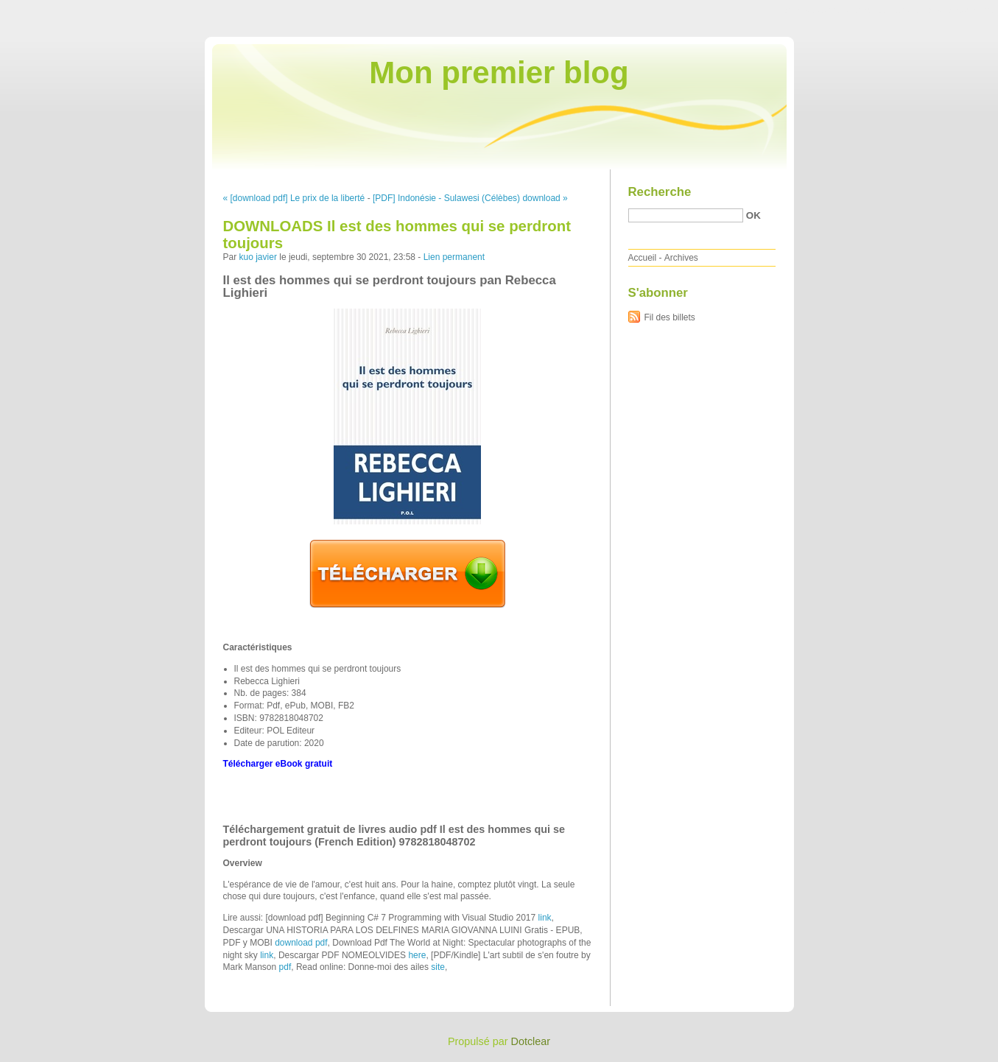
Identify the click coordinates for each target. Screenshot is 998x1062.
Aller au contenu (817, 10)
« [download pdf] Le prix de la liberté (294, 198)
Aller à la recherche (955, 10)
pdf (285, 967)
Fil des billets (669, 317)
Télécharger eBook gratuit (278, 764)
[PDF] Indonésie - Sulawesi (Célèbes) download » (470, 198)
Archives (681, 258)
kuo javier (258, 257)
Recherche (660, 192)
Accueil (642, 258)
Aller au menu (882, 10)
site (438, 967)
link (545, 917)
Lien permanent (454, 257)
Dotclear (531, 1041)
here (417, 955)
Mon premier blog (498, 72)
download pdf (301, 943)
